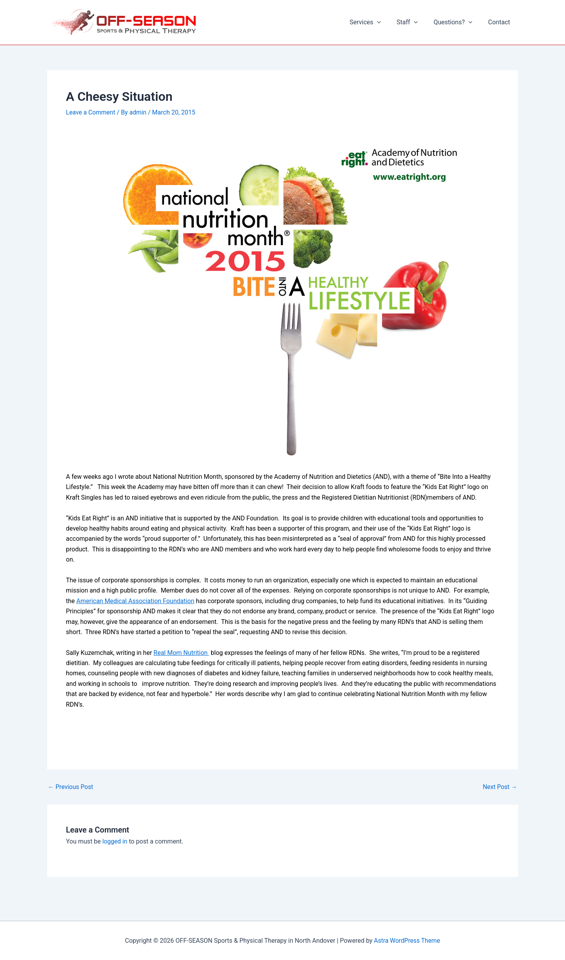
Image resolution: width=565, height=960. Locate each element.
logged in (115, 841)
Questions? (457, 22)
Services (376, 22)
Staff (415, 22)
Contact (501, 22)
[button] (388, 22)
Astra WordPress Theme (407, 940)
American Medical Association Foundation (136, 600)
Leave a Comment (91, 112)
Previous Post (71, 787)
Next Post (499, 787)
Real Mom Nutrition (181, 652)
